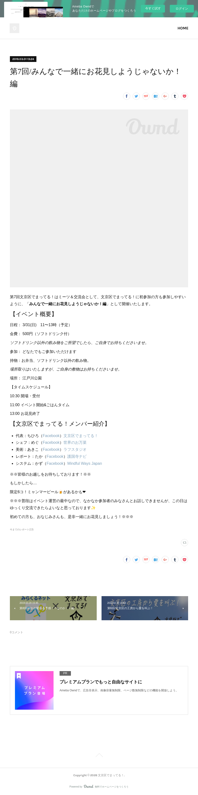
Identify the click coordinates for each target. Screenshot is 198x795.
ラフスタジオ (75, 449)
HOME (183, 28)
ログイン (182, 8)
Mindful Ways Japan (84, 463)
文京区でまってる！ (80, 436)
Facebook (51, 436)
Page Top (99, 756)
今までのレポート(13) (22, 529)
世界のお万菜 (75, 442)
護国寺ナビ (77, 456)
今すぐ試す (153, 8)
